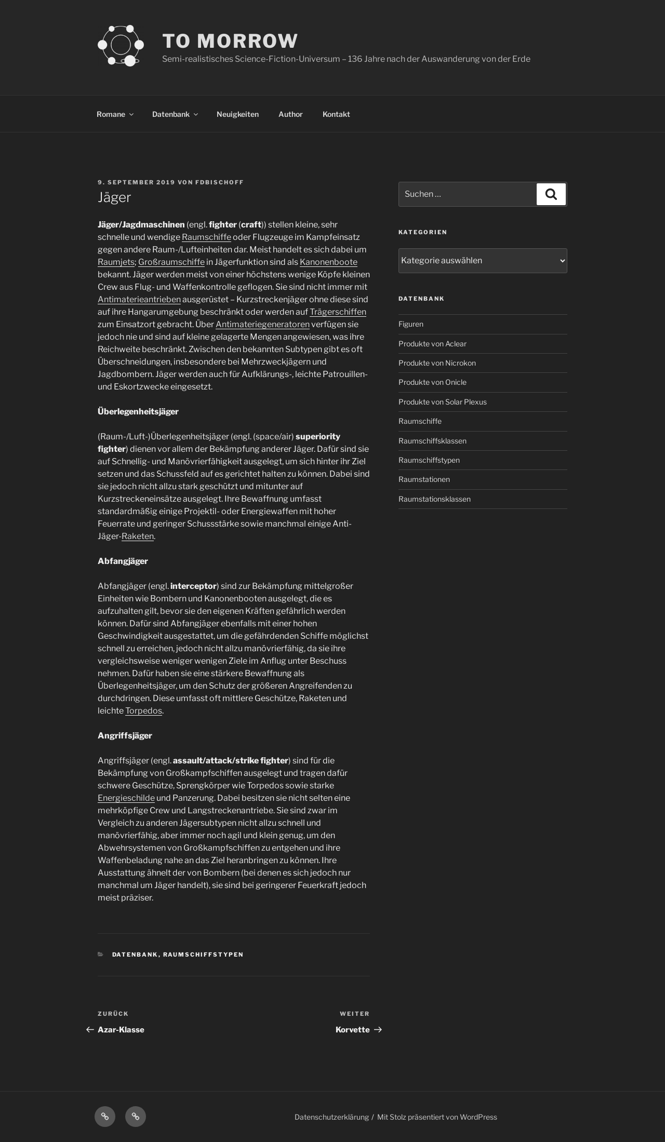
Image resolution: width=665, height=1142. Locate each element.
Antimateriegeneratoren (263, 324)
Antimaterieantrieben (139, 299)
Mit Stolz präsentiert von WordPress (437, 1116)
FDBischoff (219, 182)
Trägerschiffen (338, 312)
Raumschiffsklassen (432, 440)
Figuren (410, 323)
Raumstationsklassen (434, 498)
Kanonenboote (328, 262)
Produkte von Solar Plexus (442, 401)
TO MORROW (230, 41)
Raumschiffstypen (203, 954)
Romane (116, 114)
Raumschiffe (206, 237)
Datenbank (176, 114)
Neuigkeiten (238, 114)
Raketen (138, 536)
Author (290, 114)
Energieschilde (126, 798)
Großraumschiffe (171, 262)
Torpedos (143, 711)
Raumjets (116, 262)
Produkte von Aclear (432, 343)
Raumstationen (424, 479)
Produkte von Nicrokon (437, 362)
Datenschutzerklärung (332, 1116)
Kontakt (336, 114)
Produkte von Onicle (432, 382)
